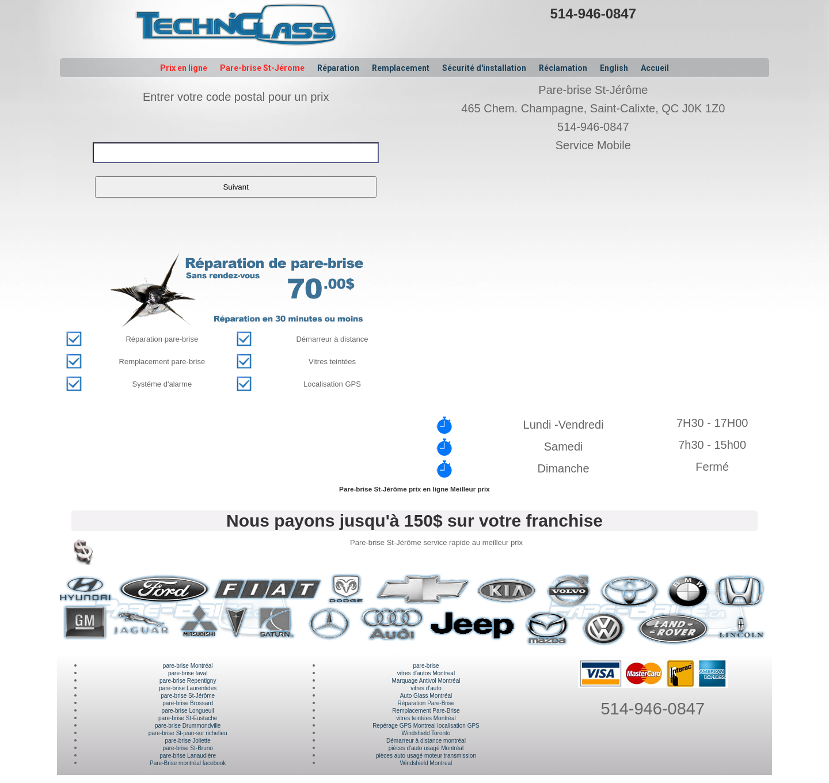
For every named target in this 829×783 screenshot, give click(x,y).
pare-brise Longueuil (188, 711)
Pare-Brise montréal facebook (188, 763)
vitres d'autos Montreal (426, 673)
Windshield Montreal (426, 763)
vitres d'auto (426, 688)
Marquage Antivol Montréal (425, 681)
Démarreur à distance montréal (426, 740)
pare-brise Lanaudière (187, 755)
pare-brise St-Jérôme (188, 696)
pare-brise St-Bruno (188, 748)
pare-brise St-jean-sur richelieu (188, 733)
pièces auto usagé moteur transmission (426, 755)
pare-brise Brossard (187, 703)
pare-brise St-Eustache (187, 718)
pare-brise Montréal (188, 666)
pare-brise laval (187, 673)
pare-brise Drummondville (187, 726)
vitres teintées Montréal (425, 718)
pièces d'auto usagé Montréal (426, 748)
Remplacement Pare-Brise (425, 711)
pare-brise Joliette (187, 740)
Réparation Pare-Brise (426, 703)
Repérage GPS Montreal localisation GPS (426, 726)
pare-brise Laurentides (187, 688)
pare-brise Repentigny (187, 681)
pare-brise (426, 666)
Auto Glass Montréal (426, 696)
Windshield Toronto (426, 733)
